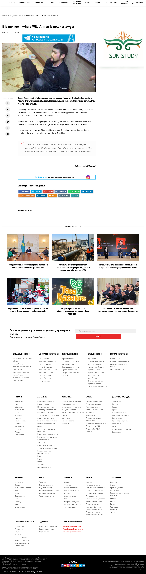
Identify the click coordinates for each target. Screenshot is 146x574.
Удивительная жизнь (22, 539)
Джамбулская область (96, 379)
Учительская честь (22, 541)
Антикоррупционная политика (73, 411)
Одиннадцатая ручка (120, 419)
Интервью (18, 414)
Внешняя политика (44, 403)
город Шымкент (94, 368)
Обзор (112, 500)
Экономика (63, 2)
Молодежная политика (45, 405)
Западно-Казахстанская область (22, 358)
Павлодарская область (70, 365)
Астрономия (19, 527)
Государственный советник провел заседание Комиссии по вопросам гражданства (28, 266)
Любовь (66, 492)
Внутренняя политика (45, 400)
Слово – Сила (117, 417)
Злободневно (25, 2)
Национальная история (94, 400)
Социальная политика (45, 417)
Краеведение (91, 414)
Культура (19, 476)
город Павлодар (68, 363)
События (113, 494)
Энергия (18, 533)
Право (39, 455)
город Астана (44, 357)
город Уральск (18, 362)
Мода (66, 497)
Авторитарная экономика (71, 405)
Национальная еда (46, 486)
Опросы (18, 428)
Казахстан (19, 400)
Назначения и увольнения (47, 435)
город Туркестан (94, 374)
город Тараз (92, 377)
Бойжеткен (68, 483)
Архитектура (20, 506)
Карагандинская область (48, 368)
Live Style (68, 476)
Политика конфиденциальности (31, 570)
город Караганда (45, 365)
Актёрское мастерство (23, 486)
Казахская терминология (119, 491)
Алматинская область (96, 360)
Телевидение (20, 495)
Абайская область (117, 368)
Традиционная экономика (71, 400)
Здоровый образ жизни (48, 525)
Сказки (114, 425)
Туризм (64, 414)
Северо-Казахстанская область (70, 372)
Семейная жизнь (70, 495)
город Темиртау (45, 377)
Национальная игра (46, 483)
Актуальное (19, 408)
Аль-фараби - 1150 (93, 427)
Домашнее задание (71, 486)
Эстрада (18, 500)
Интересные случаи (71, 500)
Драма (114, 408)
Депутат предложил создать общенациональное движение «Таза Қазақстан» (73, 311)
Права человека (43, 438)
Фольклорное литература (95, 486)
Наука (17, 530)
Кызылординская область (97, 385)
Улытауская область (46, 371)
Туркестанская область (96, 371)
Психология (19, 525)
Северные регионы (70, 353)
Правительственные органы (48, 433)
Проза (114, 405)
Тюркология (90, 411)
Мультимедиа (20, 425)
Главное (40, 460)
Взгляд (112, 503)
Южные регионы (95, 353)
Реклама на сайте (9, 570)
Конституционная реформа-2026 (44, 451)
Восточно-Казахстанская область (119, 364)
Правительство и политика (47, 419)
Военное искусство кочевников (93, 418)
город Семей (115, 357)
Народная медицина (47, 527)
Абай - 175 (89, 430)
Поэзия (115, 403)
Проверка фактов (92, 503)
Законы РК (41, 441)
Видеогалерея (91, 495)
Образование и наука (24, 520)
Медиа (17, 503)
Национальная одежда (47, 492)
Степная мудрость (119, 411)
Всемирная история (93, 403)
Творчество (116, 400)
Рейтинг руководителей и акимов (46, 423)
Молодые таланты (93, 483)
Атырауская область (21, 371)
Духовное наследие (77, 2)
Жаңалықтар (14, 16)
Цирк (17, 497)
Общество (19, 405)
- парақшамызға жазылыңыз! (54, 177)
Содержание (20, 544)
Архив (17, 430)
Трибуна (40, 463)
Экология (113, 511)
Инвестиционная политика (47, 408)
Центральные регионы (49, 353)
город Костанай (68, 357)
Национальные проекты (46, 444)
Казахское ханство (93, 405)
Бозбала (67, 481)
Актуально (39, 2)
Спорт (97, 2)
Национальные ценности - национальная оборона (96, 499)
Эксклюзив (114, 505)
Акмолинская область (47, 360)
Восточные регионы (119, 353)
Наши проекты (20, 419)
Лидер (112, 483)
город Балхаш (44, 379)
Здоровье (113, 481)
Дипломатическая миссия (47, 446)
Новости (11, 2)
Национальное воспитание (49, 489)
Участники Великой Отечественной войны (94, 507)
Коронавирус (44, 530)
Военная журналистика (72, 503)
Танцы (17, 483)
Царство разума (21, 536)
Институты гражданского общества (46, 429)
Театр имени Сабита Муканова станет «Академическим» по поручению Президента (118, 309)
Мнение (18, 417)
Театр (17, 489)
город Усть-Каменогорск (119, 360)
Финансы (65, 422)
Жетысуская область (96, 365)
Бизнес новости (68, 419)
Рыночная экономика (70, 403)
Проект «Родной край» (94, 489)
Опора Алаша (117, 430)
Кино (17, 492)
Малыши (89, 481)
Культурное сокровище (120, 414)
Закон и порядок (125, 2)
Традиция (42, 481)
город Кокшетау (45, 363)
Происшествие (111, 2)
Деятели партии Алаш (94, 408)
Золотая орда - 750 (93, 425)
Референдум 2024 (44, 466)
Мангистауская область (22, 365)
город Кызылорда (94, 382)
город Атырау (18, 373)
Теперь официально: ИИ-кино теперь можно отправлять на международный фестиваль (118, 266)
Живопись (19, 481)
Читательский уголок (72, 489)
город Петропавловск (70, 368)
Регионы (113, 508)
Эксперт (18, 422)
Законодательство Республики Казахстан (94, 512)
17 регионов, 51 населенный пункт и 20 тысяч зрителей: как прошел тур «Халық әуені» (28, 309)
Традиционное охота (46, 495)
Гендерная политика (45, 411)
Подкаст (113, 497)
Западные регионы (21, 353)
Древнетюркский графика (96, 422)
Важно (51, 2)
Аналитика (66, 417)
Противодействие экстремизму (117, 487)
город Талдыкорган (95, 363)
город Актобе (18, 379)
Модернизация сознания (121, 428)
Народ (88, 2)
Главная (4, 16)
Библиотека (116, 422)
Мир (16, 403)
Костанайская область (70, 360)
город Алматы (93, 357)
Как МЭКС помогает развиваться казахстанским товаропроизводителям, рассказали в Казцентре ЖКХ (73, 268)
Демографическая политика (48, 414)
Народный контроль (69, 408)
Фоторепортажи (70, 506)
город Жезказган (45, 374)
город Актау (17, 368)
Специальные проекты (94, 492)
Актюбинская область (21, 376)
